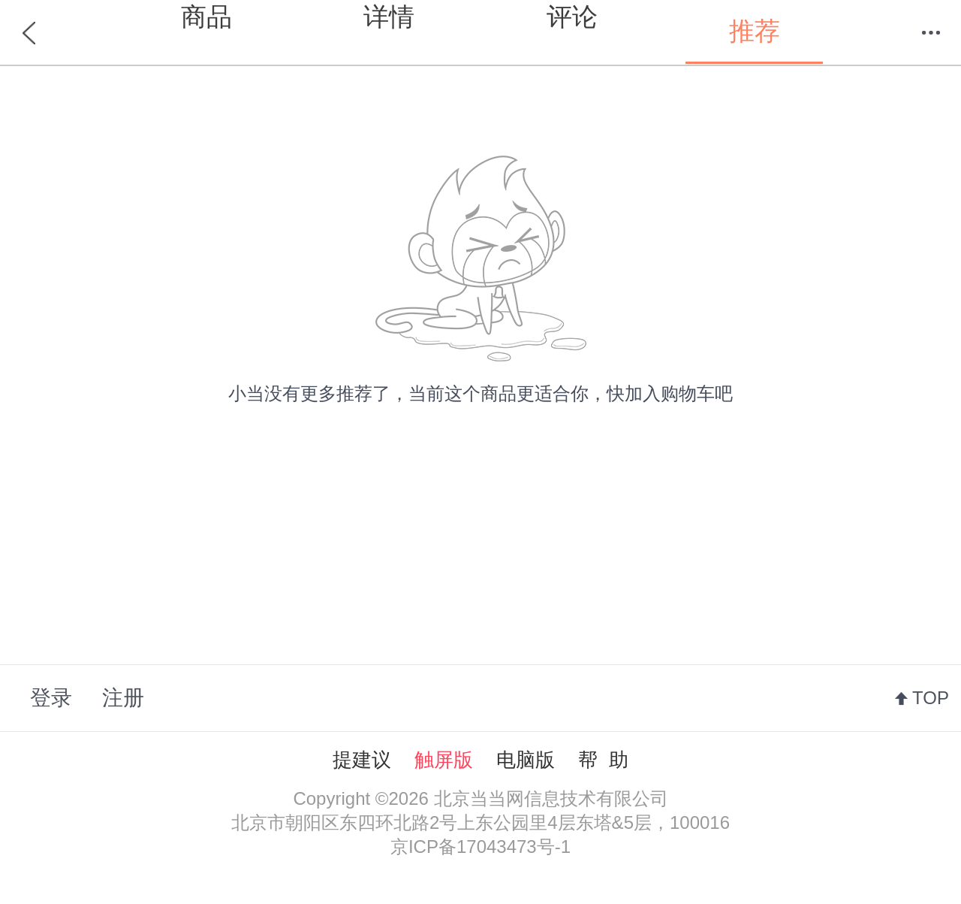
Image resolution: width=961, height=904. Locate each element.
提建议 (362, 759)
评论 (572, 16)
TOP (930, 698)
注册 (123, 697)
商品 (206, 16)
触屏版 (443, 759)
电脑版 (525, 759)
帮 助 (603, 759)
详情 (388, 16)
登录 (51, 697)
